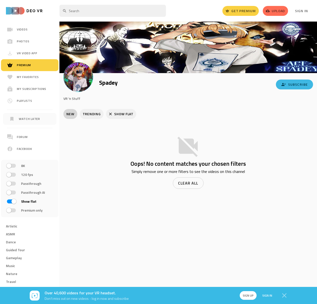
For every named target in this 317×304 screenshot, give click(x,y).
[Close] (284, 295)
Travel (11, 281)
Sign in (266, 295)
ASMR (10, 234)
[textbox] (112, 11)
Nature (11, 273)
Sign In (301, 10)
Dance (11, 242)
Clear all (188, 183)
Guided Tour (15, 249)
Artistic (11, 226)
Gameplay (14, 257)
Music (10, 265)
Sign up (247, 295)
